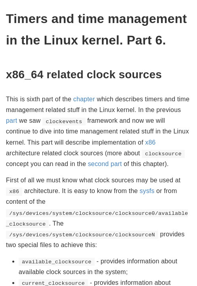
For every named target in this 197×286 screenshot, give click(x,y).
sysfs (147, 190)
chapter (84, 99)
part (11, 120)
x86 (150, 142)
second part (105, 163)
